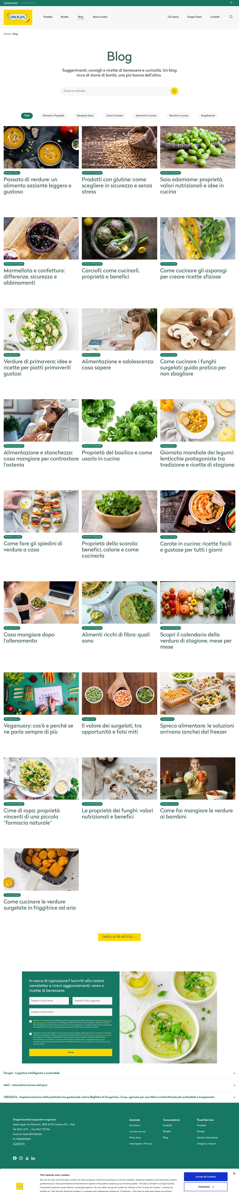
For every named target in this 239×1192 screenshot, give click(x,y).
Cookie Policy (58, 1174)
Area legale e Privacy (140, 1144)
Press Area (135, 1138)
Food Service (28, 3)
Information (46, 1186)
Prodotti (167, 1125)
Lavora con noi (137, 1131)
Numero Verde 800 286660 (27, 1134)
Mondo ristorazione (207, 1138)
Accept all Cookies (206, 1155)
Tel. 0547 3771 (20, 1129)
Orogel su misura (206, 1144)
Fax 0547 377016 (41, 1129)
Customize (206, 1165)
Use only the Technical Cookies (206, 1175)
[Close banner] (234, 1152)
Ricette (167, 1131)
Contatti (19, 1144)
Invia (71, 1052)
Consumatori (11, 3)
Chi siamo (134, 1125)
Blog (165, 1138)
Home (7, 34)
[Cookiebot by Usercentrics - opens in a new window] (19, 1186)
